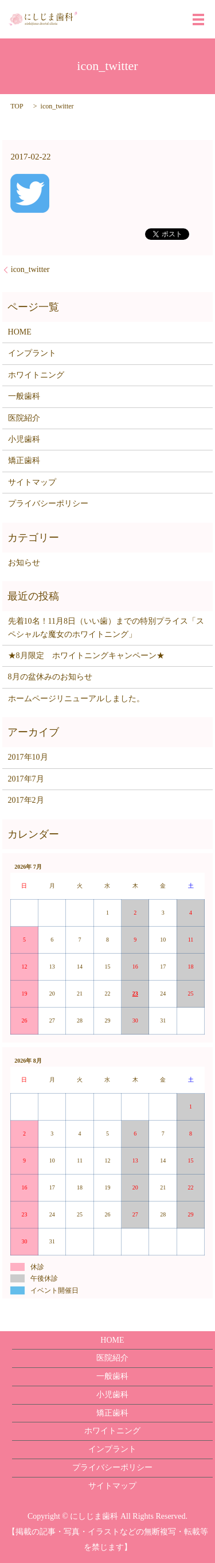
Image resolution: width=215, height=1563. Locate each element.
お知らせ (24, 562)
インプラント (32, 353)
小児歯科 (24, 439)
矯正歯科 (24, 460)
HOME (20, 332)
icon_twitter (30, 269)
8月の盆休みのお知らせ (50, 676)
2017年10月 (28, 757)
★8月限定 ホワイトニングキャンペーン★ (86, 655)
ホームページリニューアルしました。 (76, 698)
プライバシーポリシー (48, 503)
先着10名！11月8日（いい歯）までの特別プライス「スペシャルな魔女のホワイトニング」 (106, 627)
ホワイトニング (36, 375)
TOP (16, 106)
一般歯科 (24, 396)
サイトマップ (32, 482)
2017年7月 (26, 779)
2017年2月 (26, 800)
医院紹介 (24, 418)
